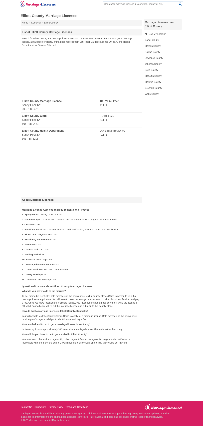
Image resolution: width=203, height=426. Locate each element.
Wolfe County (152, 94)
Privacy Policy (56, 407)
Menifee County (153, 82)
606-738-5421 (30, 109)
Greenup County (153, 88)
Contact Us (26, 407)
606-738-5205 (30, 138)
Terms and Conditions (76, 407)
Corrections (40, 407)
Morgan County (153, 46)
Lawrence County (154, 58)
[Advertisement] (81, 73)
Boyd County (151, 70)
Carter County (152, 40)
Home (25, 22)
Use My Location (155, 34)
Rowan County (152, 52)
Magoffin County (153, 76)
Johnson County (153, 64)
